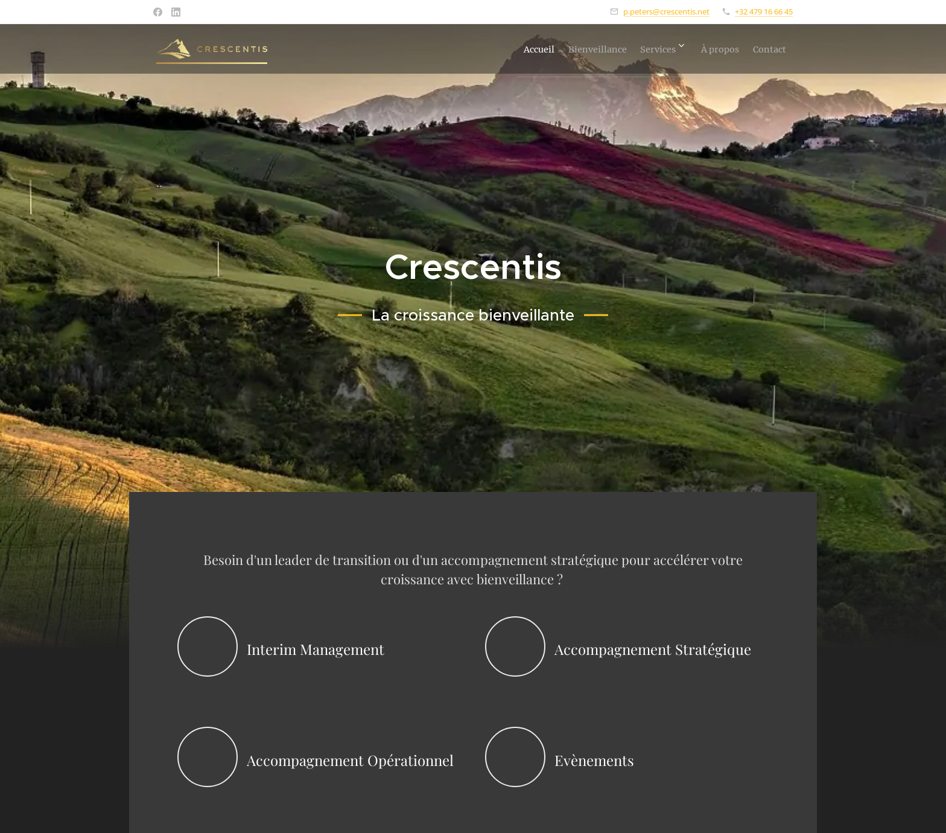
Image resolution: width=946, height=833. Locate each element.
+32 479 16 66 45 (764, 11)
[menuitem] (487, 49)
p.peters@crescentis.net (666, 11)
